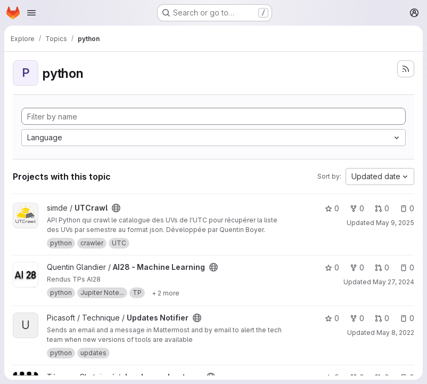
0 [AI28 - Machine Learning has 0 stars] (332, 267)
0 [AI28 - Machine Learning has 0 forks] (357, 267)
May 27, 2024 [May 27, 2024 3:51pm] (393, 282)
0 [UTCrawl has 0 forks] (357, 208)
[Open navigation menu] (31, 12)
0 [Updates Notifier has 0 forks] (357, 318)
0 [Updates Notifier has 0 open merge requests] (382, 318)
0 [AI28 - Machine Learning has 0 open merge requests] (382, 267)
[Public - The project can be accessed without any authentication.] (116, 208)
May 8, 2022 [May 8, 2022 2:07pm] (395, 333)
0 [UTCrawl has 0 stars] (332, 208)
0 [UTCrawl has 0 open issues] (407, 208)
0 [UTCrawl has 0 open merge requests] (382, 208)
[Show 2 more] (165, 292)
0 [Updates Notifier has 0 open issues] (407, 318)
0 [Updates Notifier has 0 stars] (332, 318)
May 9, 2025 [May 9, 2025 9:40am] (395, 223)
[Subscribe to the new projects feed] (405, 68)
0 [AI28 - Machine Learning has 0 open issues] (407, 267)
